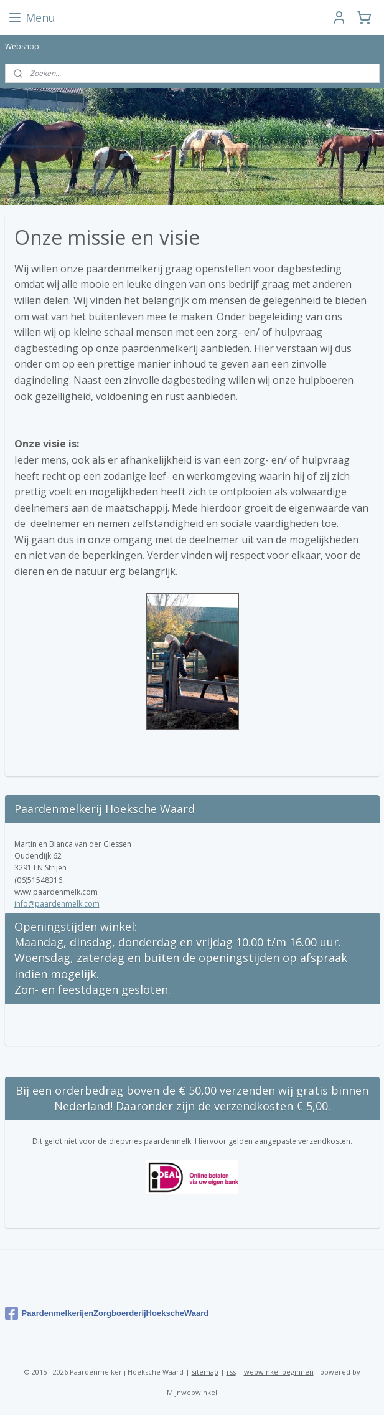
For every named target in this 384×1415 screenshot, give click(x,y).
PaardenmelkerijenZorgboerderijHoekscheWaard (107, 1313)
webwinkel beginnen (279, 1371)
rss (231, 1371)
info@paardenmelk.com (57, 903)
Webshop (22, 46)
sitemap (205, 1371)
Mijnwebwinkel (192, 1392)
